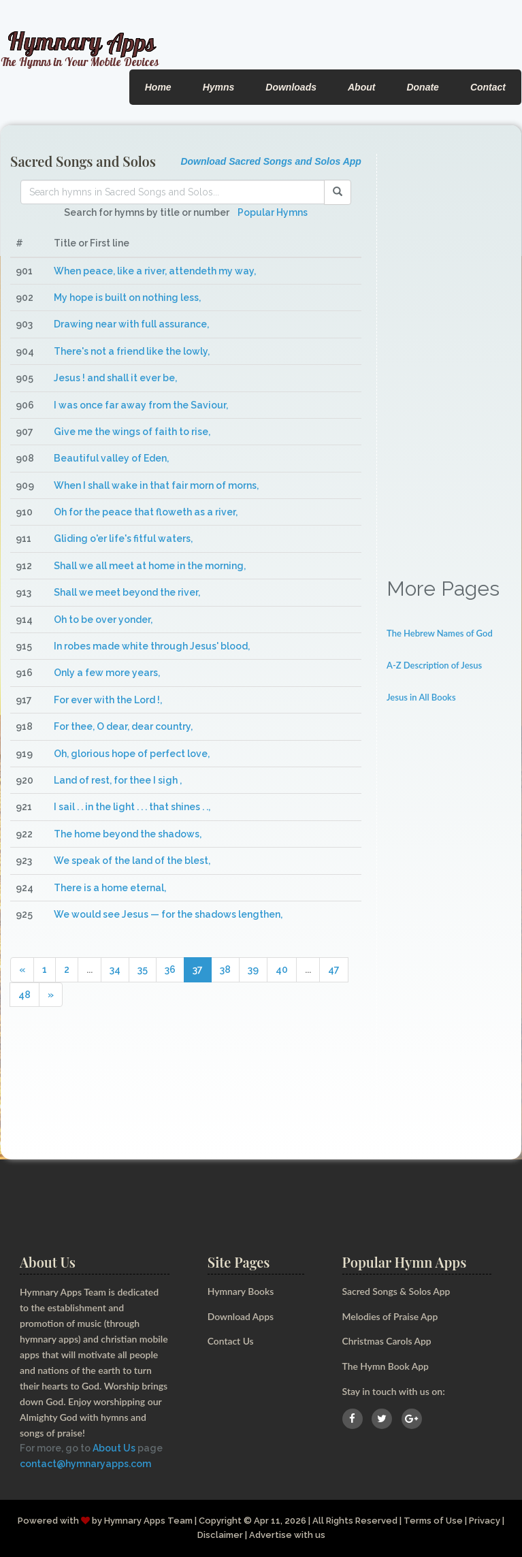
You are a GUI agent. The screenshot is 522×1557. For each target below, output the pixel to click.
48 (24, 994)
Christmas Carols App (387, 1341)
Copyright (220, 1520)
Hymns (219, 87)
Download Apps (241, 1316)
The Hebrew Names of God (440, 633)
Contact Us (231, 1341)
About (361, 87)
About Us (114, 1448)
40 (282, 969)
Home (158, 87)
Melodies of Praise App (390, 1316)
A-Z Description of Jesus (434, 665)
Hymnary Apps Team (148, 1520)
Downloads (290, 87)
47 (334, 969)
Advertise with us (287, 1535)
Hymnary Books (241, 1291)
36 (170, 969)
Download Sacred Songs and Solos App (270, 161)
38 (225, 969)
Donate (422, 87)
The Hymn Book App (386, 1366)
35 (142, 969)
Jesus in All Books (421, 697)
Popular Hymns (273, 212)
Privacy (485, 1520)
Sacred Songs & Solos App (396, 1291)
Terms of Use (433, 1520)
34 (115, 969)
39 (253, 969)
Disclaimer (220, 1535)
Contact (488, 87)
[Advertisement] (449, 358)
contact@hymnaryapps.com (85, 1463)
